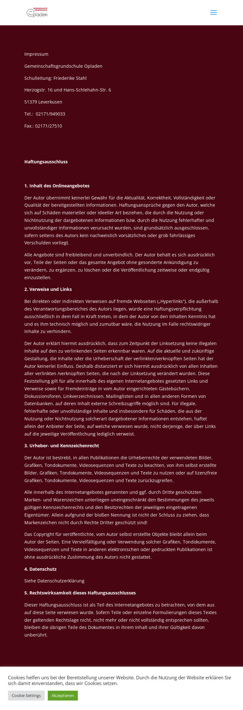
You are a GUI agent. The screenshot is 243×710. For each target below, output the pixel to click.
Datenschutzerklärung (60, 581)
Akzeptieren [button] (63, 695)
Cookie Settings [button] (26, 695)
